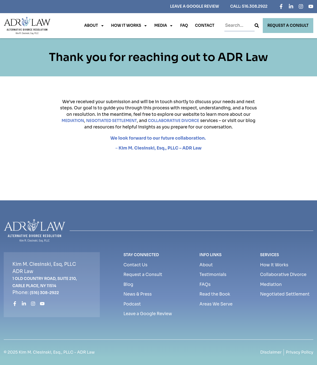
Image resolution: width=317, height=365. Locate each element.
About (94, 26)
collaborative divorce (173, 120)
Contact (204, 25)
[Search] (257, 25)
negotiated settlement (111, 120)
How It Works (129, 26)
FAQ (184, 25)
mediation (73, 120)
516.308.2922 (254, 6)
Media (163, 26)
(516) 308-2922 (44, 292)
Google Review (202, 6)
